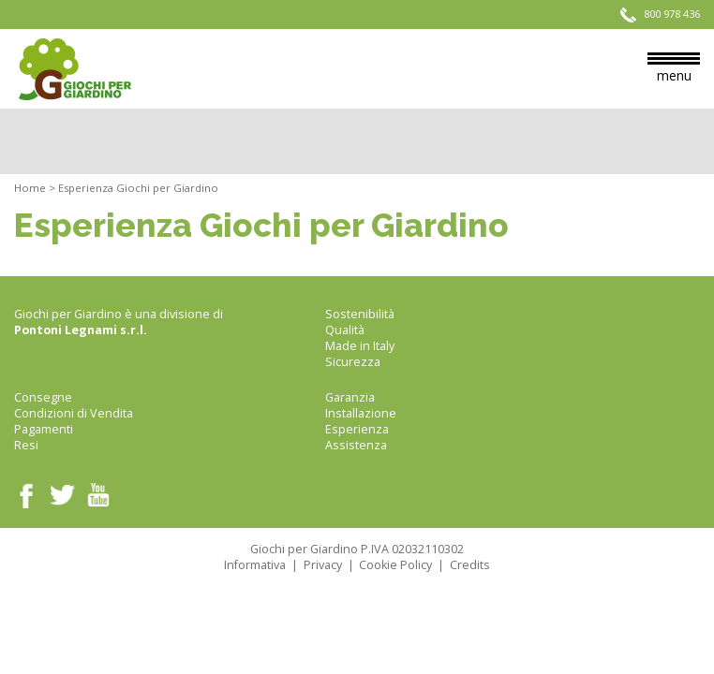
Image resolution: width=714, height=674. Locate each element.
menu (673, 68)
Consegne (43, 397)
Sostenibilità (359, 314)
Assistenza (356, 445)
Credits (470, 565)
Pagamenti (43, 429)
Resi (26, 445)
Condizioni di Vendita (73, 413)
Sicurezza (352, 362)
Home (30, 188)
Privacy (323, 565)
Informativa (255, 565)
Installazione (360, 413)
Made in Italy (359, 346)
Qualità (344, 330)
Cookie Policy (395, 565)
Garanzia (350, 397)
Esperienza (357, 429)
